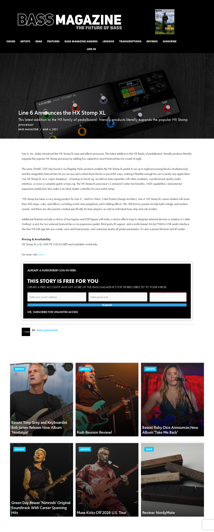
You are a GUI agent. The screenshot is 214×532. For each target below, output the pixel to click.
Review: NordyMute (158, 519)
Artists (19, 376)
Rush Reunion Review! (94, 439)
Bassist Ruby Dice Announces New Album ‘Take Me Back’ (170, 437)
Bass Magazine (28, 129)
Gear (149, 456)
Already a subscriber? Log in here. (53, 270)
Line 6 (41, 254)
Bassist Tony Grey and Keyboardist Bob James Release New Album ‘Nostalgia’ (39, 434)
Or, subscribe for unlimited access (53, 319)
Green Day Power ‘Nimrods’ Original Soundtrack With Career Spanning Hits (40, 514)
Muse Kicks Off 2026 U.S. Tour (101, 519)
